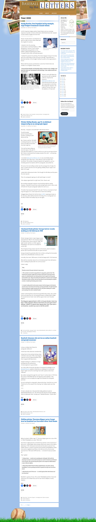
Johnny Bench (49, 330)
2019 (63, 81)
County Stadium (25, 498)
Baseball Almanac (25, 369)
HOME (41, 13)
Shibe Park (24, 497)
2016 (63, 86)
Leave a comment (26, 117)
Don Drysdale (32, 114)
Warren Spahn (46, 497)
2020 (63, 79)
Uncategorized (46, 114)
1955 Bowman (25, 221)
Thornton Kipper (31, 497)
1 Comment (24, 333)
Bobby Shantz (30, 222)
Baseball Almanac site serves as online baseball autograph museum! (38, 339)
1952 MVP (24, 222)
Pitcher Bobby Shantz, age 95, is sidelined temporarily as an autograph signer (36, 123)
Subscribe (64, 113)
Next (29, 505)
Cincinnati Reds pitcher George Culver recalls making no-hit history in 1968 (38, 230)
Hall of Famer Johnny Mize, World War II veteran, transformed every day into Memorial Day (67, 56)
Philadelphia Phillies (31, 331)
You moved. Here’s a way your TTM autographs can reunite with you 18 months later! (68, 52)
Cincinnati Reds (25, 330)
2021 (63, 78)
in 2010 (43, 194)
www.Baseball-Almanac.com (39, 411)
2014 (63, 89)
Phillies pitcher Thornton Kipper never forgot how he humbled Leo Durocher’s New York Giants (39, 420)
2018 (63, 82)
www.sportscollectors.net (48, 81)
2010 (63, 96)
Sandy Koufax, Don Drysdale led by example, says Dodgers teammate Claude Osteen (37, 24)
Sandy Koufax (39, 114)
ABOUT (47, 13)
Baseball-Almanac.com (27, 413)
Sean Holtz (29, 411)
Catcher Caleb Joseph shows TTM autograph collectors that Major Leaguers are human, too (67, 60)
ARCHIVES (54, 13)
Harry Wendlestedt (41, 330)
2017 (63, 84)
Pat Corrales (23, 331)
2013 (63, 91)
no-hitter (54, 330)
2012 (63, 92)
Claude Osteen (25, 114)
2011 (63, 94)
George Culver (33, 330)
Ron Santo (24, 411)
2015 (63, 87)
